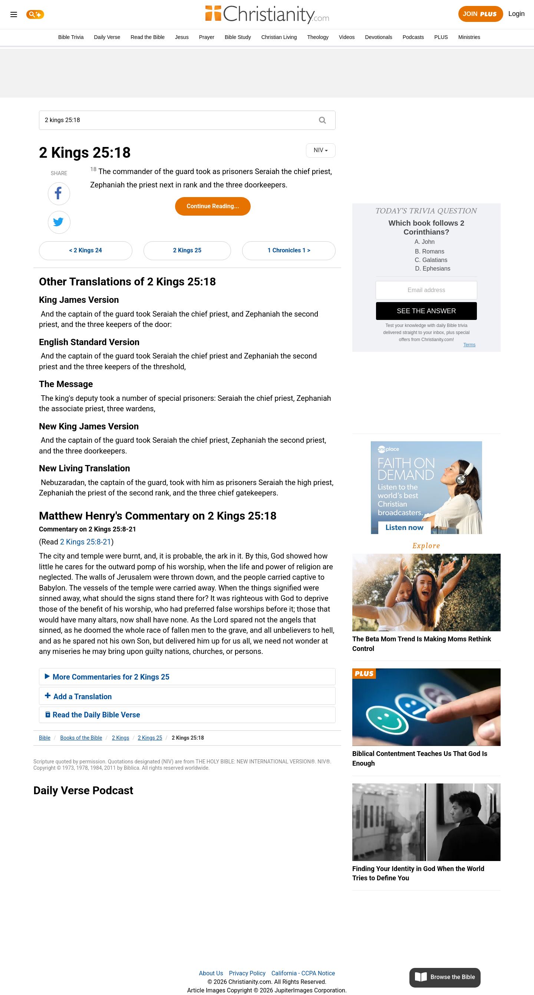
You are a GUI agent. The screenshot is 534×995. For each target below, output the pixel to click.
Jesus (182, 37)
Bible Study (238, 37)
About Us (211, 973)
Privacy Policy (247, 973)
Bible (44, 738)
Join (480, 14)
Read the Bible (148, 37)
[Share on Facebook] (59, 193)
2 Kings (120, 738)
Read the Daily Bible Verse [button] (92, 714)
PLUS (441, 37)
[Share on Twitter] (59, 222)
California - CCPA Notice (303, 973)
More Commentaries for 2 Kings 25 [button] (107, 676)
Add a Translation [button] (78, 696)
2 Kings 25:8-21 (85, 541)
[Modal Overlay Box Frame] (426, 277)
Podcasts (413, 37)
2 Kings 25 (187, 250)
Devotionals (378, 37)
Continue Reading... (213, 206)
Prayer (206, 37)
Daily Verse (107, 37)
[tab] (187, 676)
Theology (318, 37)
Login (516, 13)
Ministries (469, 37)
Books (81, 738)
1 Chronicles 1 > (289, 250)
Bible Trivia (70, 37)
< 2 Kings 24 (85, 250)
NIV (321, 150)
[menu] (14, 15)
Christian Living (279, 37)
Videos (347, 37)
